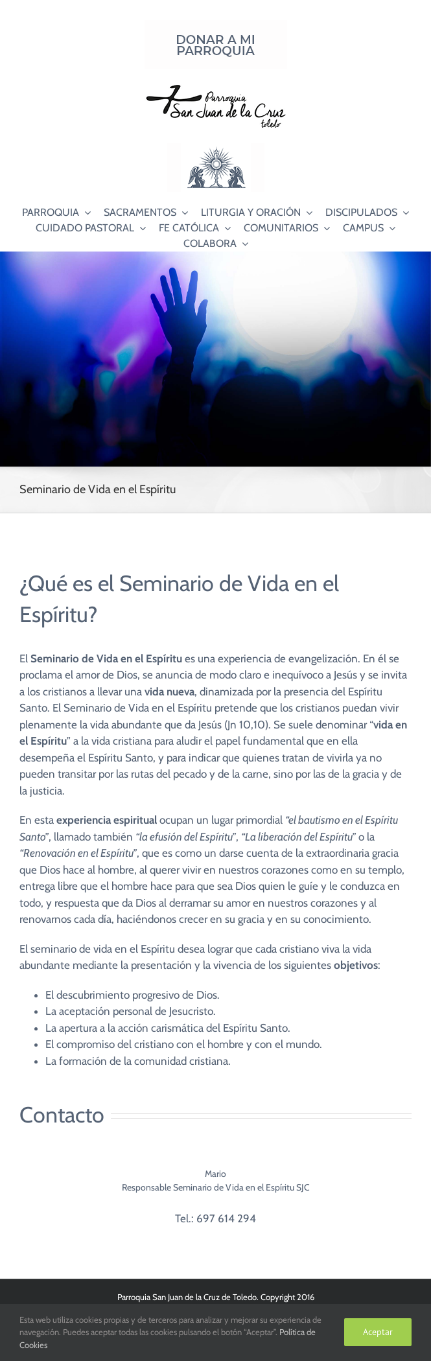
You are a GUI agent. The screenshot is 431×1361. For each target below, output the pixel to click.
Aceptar (378, 1332)
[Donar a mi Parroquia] (216, 25)
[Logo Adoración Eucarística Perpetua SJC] (215, 148)
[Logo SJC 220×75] (216, 86)
